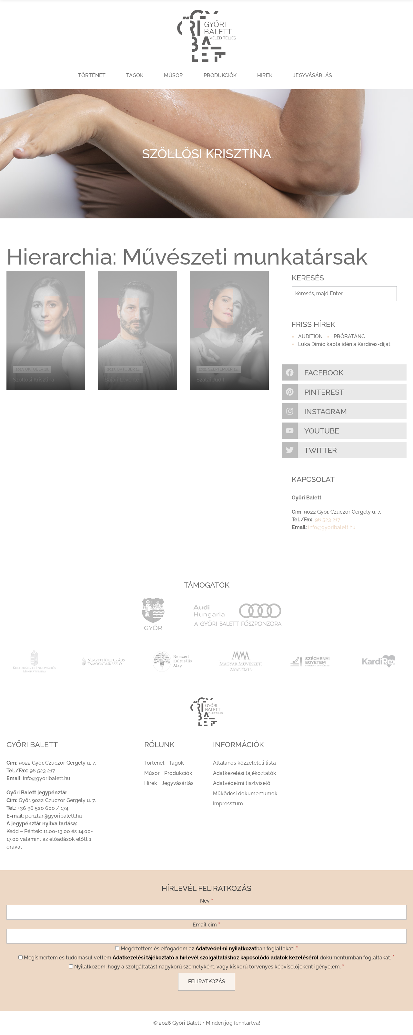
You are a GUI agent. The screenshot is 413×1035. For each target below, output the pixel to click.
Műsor (173, 75)
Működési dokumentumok (245, 793)
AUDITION (310, 336)
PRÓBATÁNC (349, 336)
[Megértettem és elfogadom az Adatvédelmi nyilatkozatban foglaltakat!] (117, 948)
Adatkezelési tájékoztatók (244, 773)
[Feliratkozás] (206, 982)
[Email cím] (206, 936)
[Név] (206, 912)
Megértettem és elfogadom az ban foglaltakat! (206, 948)
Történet (92, 75)
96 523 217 (327, 520)
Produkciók (220, 75)
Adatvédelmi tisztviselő (241, 783)
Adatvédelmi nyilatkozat (226, 949)
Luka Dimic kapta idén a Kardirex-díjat (344, 344)
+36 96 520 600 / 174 (43, 808)
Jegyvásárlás (312, 75)
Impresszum (228, 803)
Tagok (134, 75)
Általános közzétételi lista (244, 763)
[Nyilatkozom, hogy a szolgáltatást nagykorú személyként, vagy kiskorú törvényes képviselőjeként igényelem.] (71, 966)
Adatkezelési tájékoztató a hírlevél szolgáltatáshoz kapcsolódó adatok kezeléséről (215, 958)
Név (206, 900)
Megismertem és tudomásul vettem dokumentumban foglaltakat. (206, 957)
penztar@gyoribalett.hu (53, 816)
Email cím (206, 924)
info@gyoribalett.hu (332, 527)
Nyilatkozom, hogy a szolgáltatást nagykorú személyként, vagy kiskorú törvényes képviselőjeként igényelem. (206, 966)
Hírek (264, 75)
